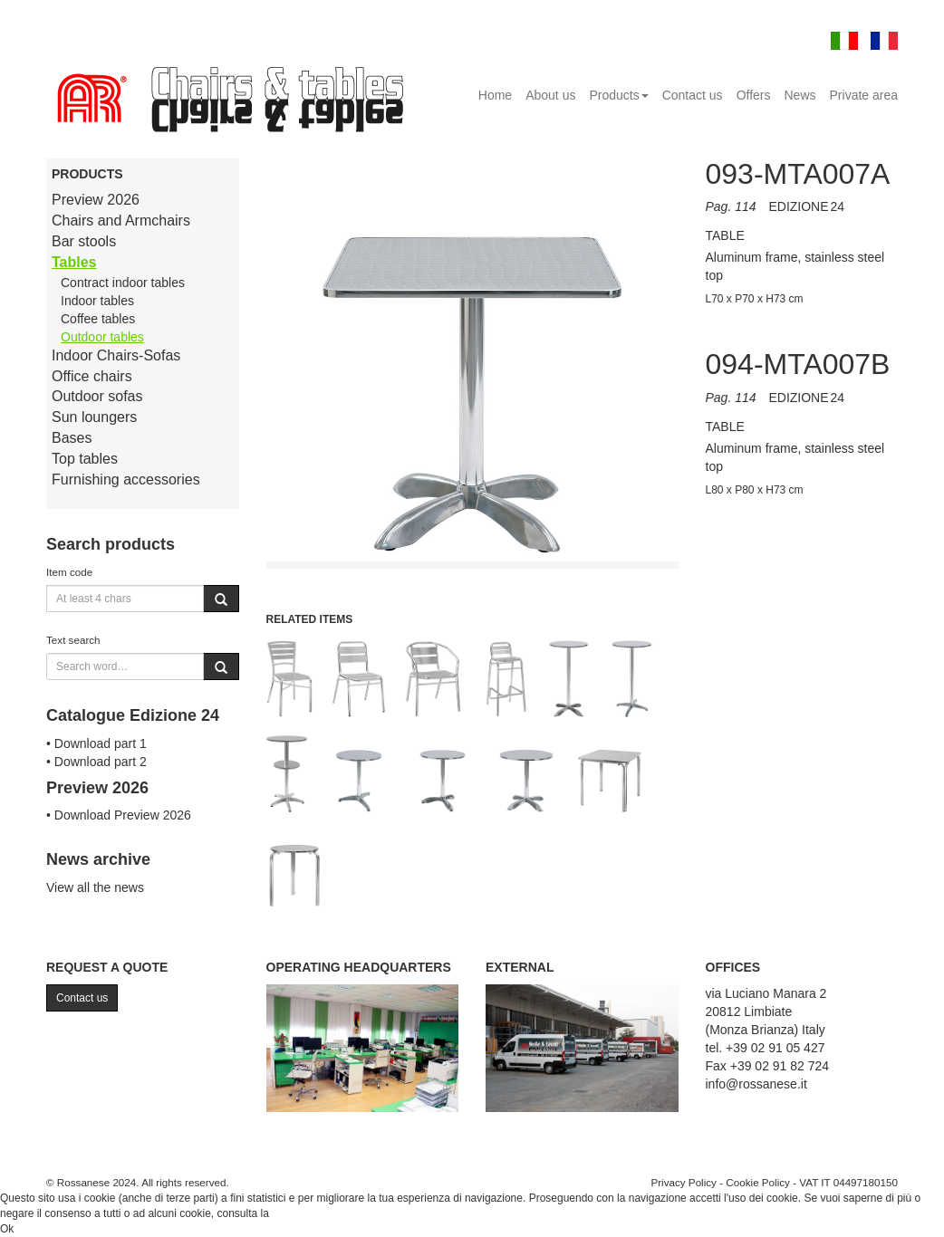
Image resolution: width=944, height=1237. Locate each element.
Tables (74, 262)
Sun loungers (94, 417)
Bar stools (84, 241)
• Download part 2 (96, 761)
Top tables (85, 458)
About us (550, 95)
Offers (754, 95)
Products (618, 95)
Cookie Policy (758, 1182)
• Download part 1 (96, 743)
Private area (864, 95)
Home (495, 95)
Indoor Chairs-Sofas (116, 355)
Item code (69, 572)
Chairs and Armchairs (121, 220)
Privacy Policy (683, 1182)
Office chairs (92, 376)
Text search (73, 640)
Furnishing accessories (126, 479)
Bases (72, 438)
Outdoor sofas (97, 396)
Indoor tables (97, 300)
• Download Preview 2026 (118, 815)
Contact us (692, 95)
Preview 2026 (96, 199)
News (800, 95)
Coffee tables (98, 319)
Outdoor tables (102, 337)
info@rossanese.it (756, 1084)
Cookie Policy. (306, 1213)
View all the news (95, 887)
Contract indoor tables (123, 282)
